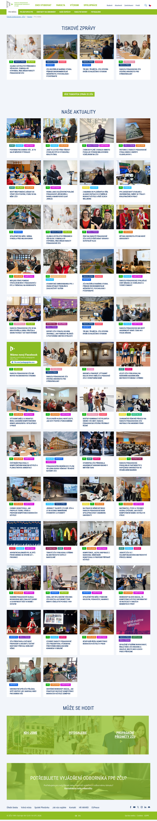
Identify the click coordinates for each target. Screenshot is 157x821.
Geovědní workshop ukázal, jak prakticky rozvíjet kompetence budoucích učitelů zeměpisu (59, 691)
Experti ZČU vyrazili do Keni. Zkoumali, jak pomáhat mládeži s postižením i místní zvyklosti (59, 333)
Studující (19, 145)
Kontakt (72, 809)
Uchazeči (62, 62)
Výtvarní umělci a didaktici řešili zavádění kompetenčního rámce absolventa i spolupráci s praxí (23, 422)
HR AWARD (84, 809)
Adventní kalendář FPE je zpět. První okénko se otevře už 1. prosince (23, 555)
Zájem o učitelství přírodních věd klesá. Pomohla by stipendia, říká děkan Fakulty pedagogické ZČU (23, 69)
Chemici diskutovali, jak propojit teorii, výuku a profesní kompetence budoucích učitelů (23, 511)
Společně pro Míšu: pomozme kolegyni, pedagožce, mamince (96, 598)
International (51, 324)
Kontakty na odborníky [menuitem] (46, 12)
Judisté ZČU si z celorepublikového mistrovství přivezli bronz (133, 555)
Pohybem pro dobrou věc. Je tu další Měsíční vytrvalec (23, 151)
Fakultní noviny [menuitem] (81, 12)
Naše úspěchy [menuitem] (65, 12)
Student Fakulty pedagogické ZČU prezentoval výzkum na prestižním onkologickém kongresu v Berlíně (58, 644)
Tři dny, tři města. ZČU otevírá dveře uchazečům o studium (95, 70)
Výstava (90, 369)
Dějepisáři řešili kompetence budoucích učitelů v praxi (95, 642)
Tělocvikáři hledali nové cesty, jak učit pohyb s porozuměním (59, 420)
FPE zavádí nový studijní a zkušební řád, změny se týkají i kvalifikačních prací (132, 194)
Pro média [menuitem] (13, 12)
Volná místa (26, 809)
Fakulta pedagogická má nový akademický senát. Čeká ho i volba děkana (132, 330)
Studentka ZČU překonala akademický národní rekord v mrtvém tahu (95, 465)
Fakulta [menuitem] (60, 5)
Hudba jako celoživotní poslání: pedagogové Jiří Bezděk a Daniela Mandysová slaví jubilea (60, 195)
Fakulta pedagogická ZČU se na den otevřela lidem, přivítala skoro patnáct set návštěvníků (23, 330)
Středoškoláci (129, 62)
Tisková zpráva (20, 62)
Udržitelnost (136, 637)
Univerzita (50, 65)
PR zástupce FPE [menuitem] (26, 12)
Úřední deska (12, 809)
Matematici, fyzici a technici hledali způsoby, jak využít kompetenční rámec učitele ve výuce (132, 511)
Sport (12, 145)
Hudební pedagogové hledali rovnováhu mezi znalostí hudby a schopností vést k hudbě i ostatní (23, 600)
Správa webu (130, 817)
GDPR (146, 817)
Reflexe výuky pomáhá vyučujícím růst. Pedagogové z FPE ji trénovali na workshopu (23, 283)
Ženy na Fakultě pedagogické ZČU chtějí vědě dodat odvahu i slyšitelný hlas (96, 238)
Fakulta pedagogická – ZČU (16, 17)
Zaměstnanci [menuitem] (128, 5)
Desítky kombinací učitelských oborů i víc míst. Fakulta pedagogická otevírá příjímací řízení (96, 422)
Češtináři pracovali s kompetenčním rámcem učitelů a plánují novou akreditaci (24, 465)
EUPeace (86, 187)
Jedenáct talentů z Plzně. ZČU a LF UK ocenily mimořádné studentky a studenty (60, 510)
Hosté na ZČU (136, 414)
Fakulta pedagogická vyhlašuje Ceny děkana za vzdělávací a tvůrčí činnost (133, 283)
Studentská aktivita (58, 276)
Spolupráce (62, 324)
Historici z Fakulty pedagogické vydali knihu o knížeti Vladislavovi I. (132, 152)
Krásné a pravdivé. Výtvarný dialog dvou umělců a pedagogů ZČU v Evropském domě (96, 375)
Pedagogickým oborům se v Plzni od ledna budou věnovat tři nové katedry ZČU (60, 468)
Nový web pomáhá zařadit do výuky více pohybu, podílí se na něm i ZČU (23, 194)
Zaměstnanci (29, 145)
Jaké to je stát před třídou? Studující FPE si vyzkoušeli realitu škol (58, 152)
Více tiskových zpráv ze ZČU (78, 94)
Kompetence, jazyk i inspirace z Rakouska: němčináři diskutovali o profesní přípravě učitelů (96, 556)
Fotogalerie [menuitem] (96, 12)
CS (76, 817)
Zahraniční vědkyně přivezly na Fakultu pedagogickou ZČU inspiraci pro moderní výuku (132, 421)
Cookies (140, 817)
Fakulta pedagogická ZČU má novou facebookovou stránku (23, 374)
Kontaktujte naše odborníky (78, 789)
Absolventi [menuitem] (118, 5)
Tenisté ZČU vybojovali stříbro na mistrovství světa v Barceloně (59, 555)
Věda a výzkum (93, 145)
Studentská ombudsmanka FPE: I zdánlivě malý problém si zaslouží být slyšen (59, 286)
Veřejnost (30, 62)
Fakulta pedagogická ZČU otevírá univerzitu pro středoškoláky (130, 71)
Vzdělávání (64, 145)
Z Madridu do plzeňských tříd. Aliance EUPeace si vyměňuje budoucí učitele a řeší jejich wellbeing (95, 195)
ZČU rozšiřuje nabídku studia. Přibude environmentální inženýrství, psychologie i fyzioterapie (59, 72)
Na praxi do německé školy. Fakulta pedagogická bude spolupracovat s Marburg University (94, 511)
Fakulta (29, 17)
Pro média (37, 17)
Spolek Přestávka (41, 809)
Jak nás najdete (59, 809)
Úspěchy (128, 369)
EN (79, 817)
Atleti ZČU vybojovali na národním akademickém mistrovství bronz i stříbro (131, 375)
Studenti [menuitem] (109, 5)
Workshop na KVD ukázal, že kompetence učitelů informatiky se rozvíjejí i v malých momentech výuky (133, 600)
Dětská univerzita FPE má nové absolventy (132, 237)
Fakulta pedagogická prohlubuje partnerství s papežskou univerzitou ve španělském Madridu (130, 466)
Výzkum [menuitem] (74, 5)
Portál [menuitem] (137, 5)
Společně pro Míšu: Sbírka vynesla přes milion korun (21, 237)
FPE (11, 62)
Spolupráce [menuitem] (90, 5)
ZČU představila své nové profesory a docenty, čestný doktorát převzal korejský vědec (22, 644)
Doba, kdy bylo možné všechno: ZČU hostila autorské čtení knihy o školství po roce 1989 (59, 599)
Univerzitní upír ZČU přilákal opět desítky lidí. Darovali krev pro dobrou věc (23, 691)
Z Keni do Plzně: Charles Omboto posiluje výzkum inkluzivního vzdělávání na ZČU (96, 152)
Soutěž (12, 548)
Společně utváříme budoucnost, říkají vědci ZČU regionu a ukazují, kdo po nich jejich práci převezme (133, 648)
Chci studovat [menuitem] (43, 5)
